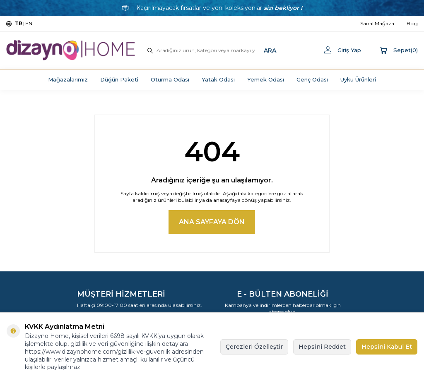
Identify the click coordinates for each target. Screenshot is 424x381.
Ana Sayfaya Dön (212, 222)
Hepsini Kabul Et (386, 346)
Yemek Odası (265, 79)
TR (18, 23)
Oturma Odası (170, 79)
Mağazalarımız (68, 79)
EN (28, 23)
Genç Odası (312, 79)
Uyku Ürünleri (358, 79)
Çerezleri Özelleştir (254, 346)
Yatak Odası (218, 79)
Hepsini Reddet (322, 346)
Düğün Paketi (119, 79)
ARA (270, 50)
